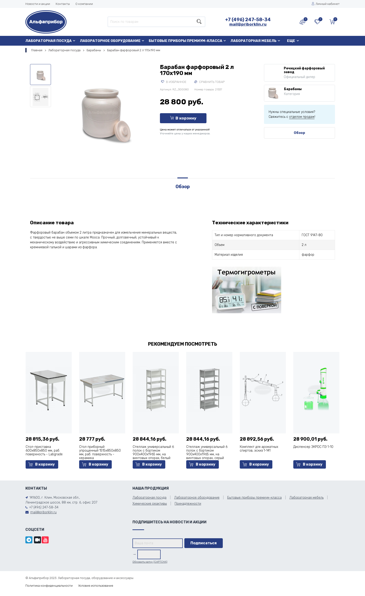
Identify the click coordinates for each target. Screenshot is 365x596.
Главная (36, 50)
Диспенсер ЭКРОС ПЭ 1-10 (313, 447)
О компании (84, 4)
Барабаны (94, 50)
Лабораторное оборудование (110, 41)
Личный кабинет (325, 4)
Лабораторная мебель (253, 41)
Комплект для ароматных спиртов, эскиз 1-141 (259, 449)
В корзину (183, 118)
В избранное (173, 82)
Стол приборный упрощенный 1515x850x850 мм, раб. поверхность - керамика (100, 452)
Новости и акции (37, 4)
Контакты (63, 4)
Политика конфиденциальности (49, 585)
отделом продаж (301, 117)
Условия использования (95, 585)
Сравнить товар (209, 82)
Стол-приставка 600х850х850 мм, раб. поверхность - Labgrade (44, 450)
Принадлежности (188, 504)
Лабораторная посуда (48, 41)
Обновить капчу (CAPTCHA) (149, 561)
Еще (291, 41)
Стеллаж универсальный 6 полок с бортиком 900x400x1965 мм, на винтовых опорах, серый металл (206, 454)
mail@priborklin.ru (248, 24)
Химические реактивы (149, 504)
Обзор (299, 133)
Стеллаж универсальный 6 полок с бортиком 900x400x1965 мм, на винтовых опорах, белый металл (153, 454)
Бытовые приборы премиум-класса (185, 41)
